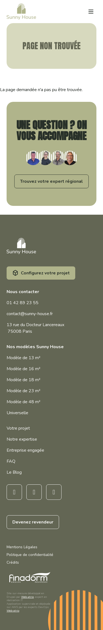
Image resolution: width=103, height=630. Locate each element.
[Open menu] (90, 11)
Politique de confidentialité (30, 554)
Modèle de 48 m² (23, 402)
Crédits (13, 562)
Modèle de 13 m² (23, 358)
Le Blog (14, 472)
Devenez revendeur (32, 522)
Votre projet (18, 428)
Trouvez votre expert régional (51, 181)
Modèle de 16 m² (23, 369)
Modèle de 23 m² (23, 391)
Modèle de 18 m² (23, 380)
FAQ (11, 461)
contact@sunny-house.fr (30, 314)
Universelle (17, 413)
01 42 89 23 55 (22, 303)
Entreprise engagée (25, 450)
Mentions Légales (22, 547)
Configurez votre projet (45, 273)
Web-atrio (27, 597)
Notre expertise (22, 439)
